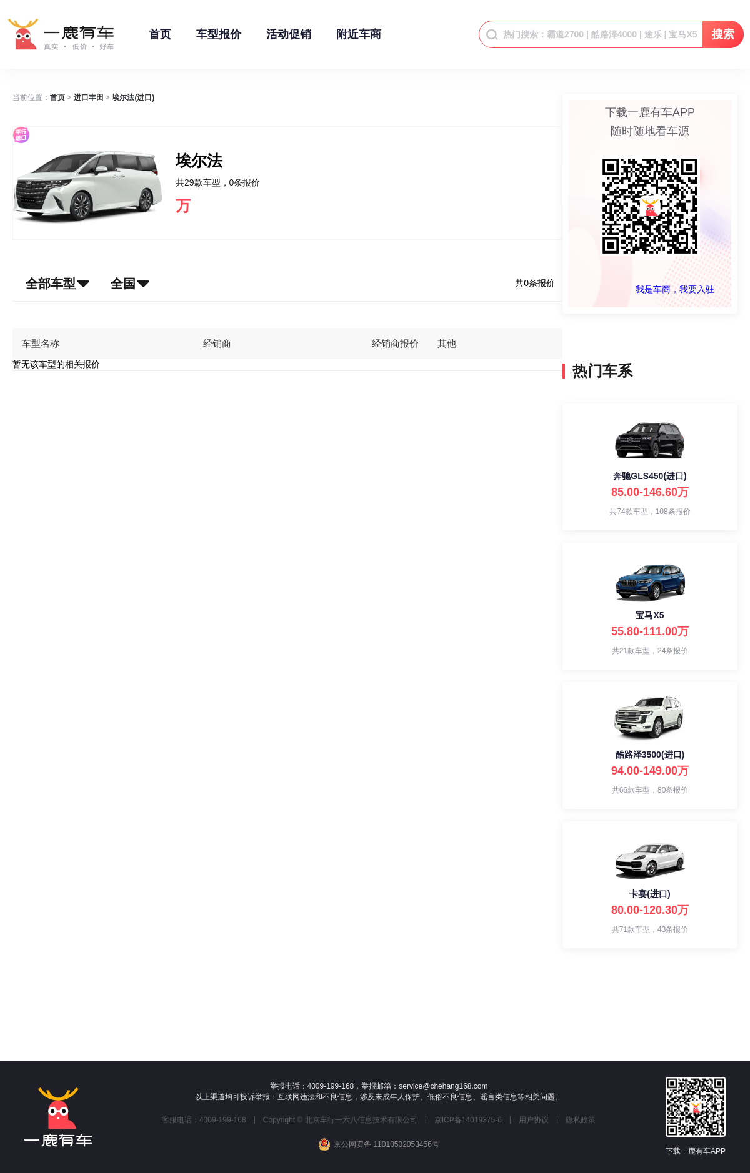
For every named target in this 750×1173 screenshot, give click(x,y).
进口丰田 (89, 97)
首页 (160, 40)
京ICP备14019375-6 (468, 1120)
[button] (54, 283)
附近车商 (358, 40)
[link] (57, 97)
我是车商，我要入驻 (675, 289)
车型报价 (218, 40)
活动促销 (288, 40)
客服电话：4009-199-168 (204, 1120)
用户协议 (534, 1120)
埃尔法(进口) (133, 97)
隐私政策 (581, 1120)
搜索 (723, 34)
